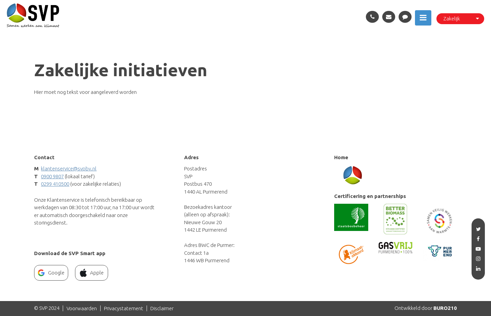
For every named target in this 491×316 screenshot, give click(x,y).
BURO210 (445, 308)
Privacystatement (123, 308)
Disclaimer (162, 308)
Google (51, 272)
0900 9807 (52, 176)
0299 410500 (55, 184)
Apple (92, 273)
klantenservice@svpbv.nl (68, 168)
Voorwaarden (81, 308)
